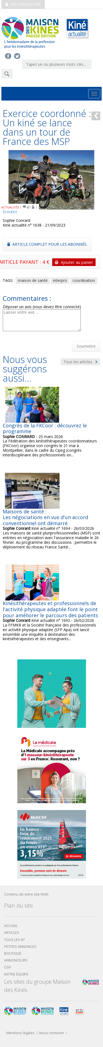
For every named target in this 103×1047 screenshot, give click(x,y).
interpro (60, 280)
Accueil (11, 925)
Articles (11, 932)
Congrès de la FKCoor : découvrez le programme (45, 428)
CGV (7, 967)
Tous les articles (80, 361)
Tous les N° (14, 939)
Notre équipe (16, 974)
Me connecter (23, 4)
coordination (84, 280)
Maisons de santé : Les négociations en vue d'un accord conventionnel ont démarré (45, 517)
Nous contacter (51, 1033)
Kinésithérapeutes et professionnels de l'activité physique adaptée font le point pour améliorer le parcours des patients (50, 609)
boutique (12, 953)
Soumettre (86, 346)
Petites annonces (20, 946)
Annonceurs (15, 960)
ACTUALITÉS (10, 207)
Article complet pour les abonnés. (47, 244)
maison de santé (33, 280)
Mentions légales (20, 1033)
